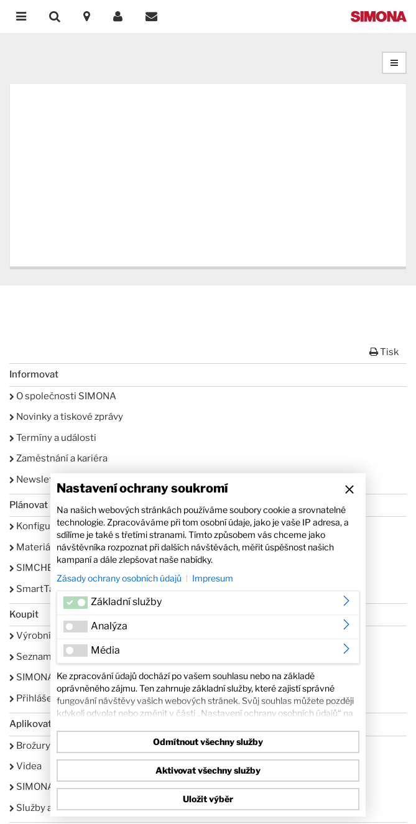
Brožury (29, 745)
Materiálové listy (49, 547)
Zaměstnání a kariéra (58, 458)
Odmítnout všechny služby (208, 741)
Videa (25, 766)
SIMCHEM (35, 567)
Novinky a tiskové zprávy (66, 416)
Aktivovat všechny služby (208, 770)
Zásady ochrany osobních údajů (119, 578)
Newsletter (37, 479)
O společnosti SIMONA (62, 396)
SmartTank (37, 589)
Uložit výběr (208, 799)
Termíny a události (52, 437)
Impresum (212, 578)
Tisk (384, 352)
